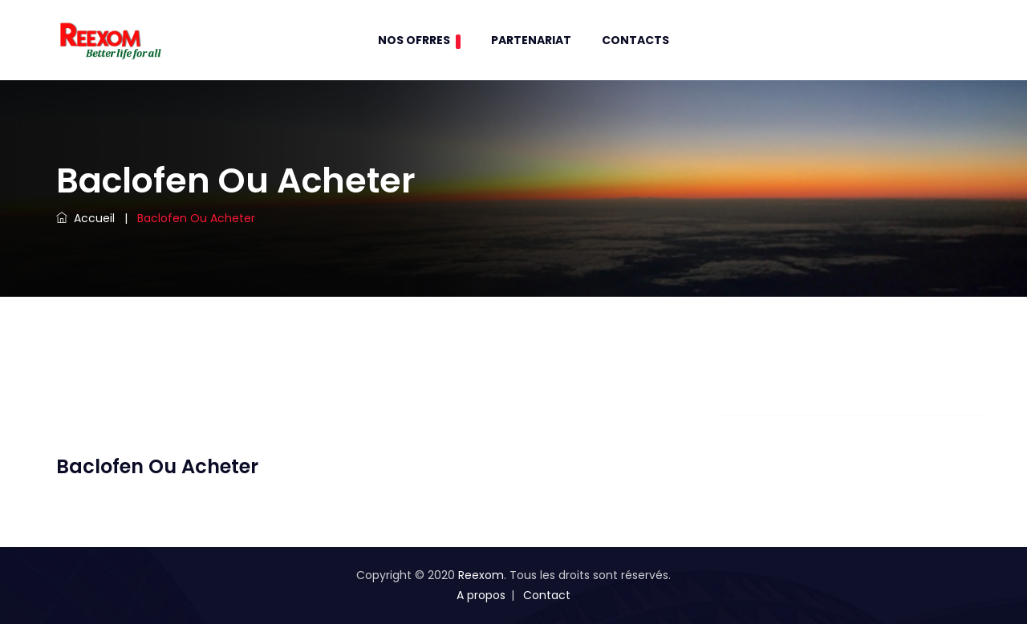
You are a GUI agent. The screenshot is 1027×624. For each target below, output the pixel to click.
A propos (481, 595)
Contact (546, 595)
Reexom (481, 575)
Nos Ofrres (419, 40)
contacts (635, 40)
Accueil (85, 218)
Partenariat (531, 40)
